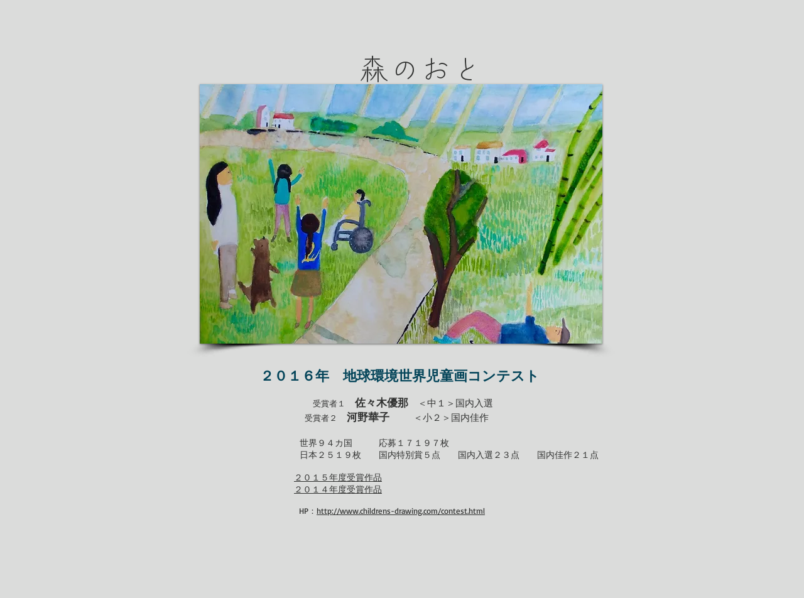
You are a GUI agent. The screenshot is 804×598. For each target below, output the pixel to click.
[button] (401, 214)
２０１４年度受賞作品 (338, 489)
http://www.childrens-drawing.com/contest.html (401, 511)
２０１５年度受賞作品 (338, 477)
